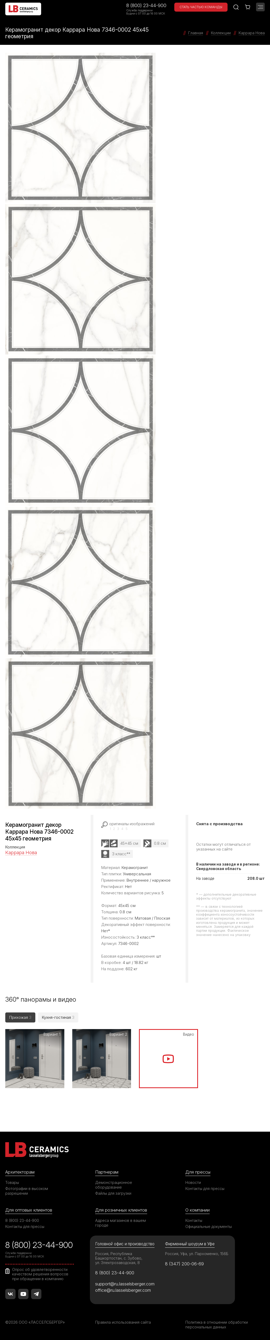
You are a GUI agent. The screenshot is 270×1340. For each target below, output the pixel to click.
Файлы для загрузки (113, 1193)
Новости (193, 1182)
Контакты (193, 1220)
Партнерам (106, 1172)
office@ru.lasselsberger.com (123, 1290)
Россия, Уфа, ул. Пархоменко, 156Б (196, 1253)
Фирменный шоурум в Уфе (190, 1243)
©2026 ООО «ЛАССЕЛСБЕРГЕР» (35, 1322)
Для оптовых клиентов (28, 1210)
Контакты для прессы (204, 1188)
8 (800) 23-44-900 (146, 5)
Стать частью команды (201, 7)
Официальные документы (208, 1226)
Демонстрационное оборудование (113, 1184)
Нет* (105, 930)
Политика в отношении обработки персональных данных (216, 1324)
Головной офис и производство (125, 1243)
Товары (12, 1182)
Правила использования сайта (123, 1322)
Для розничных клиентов (121, 1210)
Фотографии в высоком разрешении (26, 1190)
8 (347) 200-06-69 (184, 1263)
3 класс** (121, 853)
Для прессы (197, 1172)
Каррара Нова (21, 852)
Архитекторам (20, 1172)
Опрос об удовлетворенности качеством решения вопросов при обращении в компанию (40, 1274)
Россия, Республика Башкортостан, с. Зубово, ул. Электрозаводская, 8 (118, 1258)
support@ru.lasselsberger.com (125, 1283)
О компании (197, 1210)
